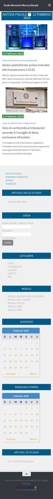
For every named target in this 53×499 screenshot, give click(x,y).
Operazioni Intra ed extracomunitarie (19, 60)
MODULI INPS (15, 306)
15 (26, 355)
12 (10, 420)
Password (7, 230)
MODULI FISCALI (16, 303)
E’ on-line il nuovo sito (22, 461)
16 (31, 355)
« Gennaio (10, 373)
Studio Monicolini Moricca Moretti (21, 5)
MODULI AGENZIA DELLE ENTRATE (26, 296)
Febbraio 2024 (21, 330)
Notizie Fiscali (14, 173)
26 (10, 367)
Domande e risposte (17, 177)
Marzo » (34, 373)
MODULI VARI (15, 309)
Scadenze (11, 183)
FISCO (11, 263)
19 (10, 426)
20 (15, 361)
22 (26, 426)
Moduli (10, 180)
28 (21, 367)
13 (15, 420)
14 (21, 420)
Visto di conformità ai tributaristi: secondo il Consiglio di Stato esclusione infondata (23, 132)
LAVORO (12, 270)
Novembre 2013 (18, 201)
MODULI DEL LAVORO (19, 299)
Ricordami (9, 238)
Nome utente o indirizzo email (17, 223)
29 (26, 367)
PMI (10, 276)
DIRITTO (12, 273)
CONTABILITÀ (15, 266)
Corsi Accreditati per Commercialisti (19, 123)
